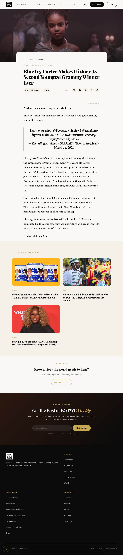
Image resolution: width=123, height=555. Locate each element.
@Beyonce (59, 131)
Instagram (68, 498)
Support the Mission (14, 527)
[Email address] (51, 428)
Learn (72, 4)
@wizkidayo (90, 131)
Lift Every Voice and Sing (15, 515)
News (32, 59)
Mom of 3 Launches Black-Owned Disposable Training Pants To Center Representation (35, 296)
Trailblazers (35, 4)
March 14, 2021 (64, 148)
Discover (21, 4)
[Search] (85, 4)
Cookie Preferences (111, 549)
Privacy (99, 549)
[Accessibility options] (6, 549)
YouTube (67, 515)
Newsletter (10, 504)
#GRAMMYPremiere (70, 135)
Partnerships (11, 521)
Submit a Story (61, 382)
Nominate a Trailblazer (15, 510)
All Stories (68, 471)
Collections (51, 4)
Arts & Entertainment (32, 90)
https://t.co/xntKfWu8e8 (64, 139)
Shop (112, 4)
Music (47, 90)
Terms (92, 549)
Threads (67, 504)
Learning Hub (69, 477)
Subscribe (96, 4)
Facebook (68, 521)
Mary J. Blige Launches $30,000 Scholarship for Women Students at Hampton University (35, 343)
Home (25, 59)
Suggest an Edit (93, 103)
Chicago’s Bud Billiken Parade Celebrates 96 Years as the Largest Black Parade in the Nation (86, 297)
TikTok (66, 510)
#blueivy (73, 131)
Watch (63, 4)
